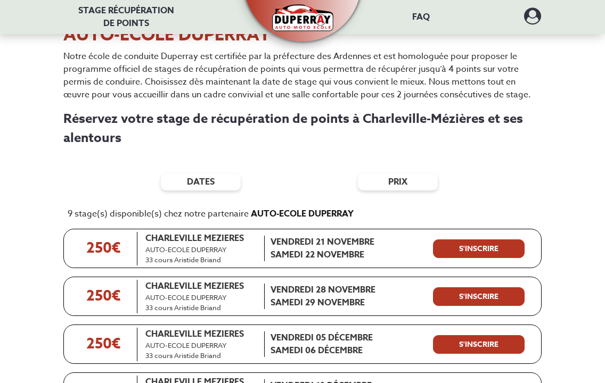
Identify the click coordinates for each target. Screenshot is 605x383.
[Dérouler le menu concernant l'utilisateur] (532, 19)
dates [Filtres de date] (201, 182)
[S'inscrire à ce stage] (479, 249)
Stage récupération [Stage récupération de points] (126, 17)
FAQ (421, 17)
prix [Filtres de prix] (397, 182)
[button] (302, 12)
